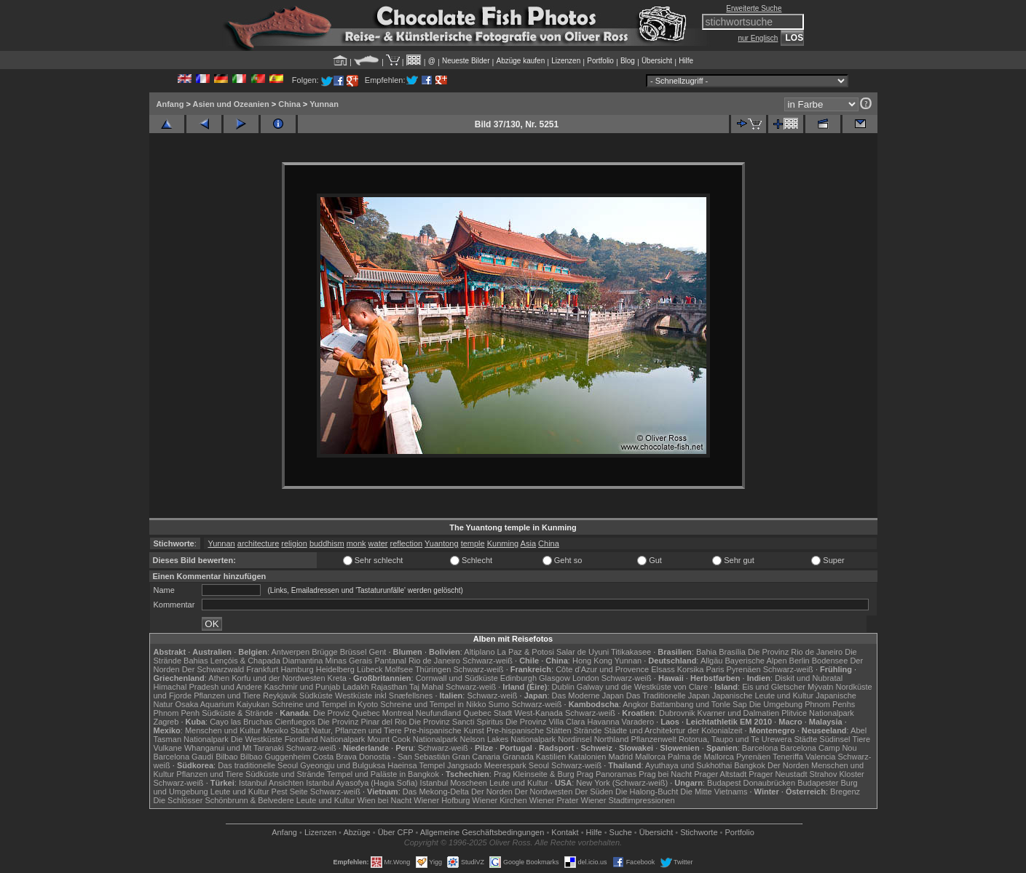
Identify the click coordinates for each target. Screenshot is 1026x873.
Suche (620, 832)
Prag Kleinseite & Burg (534, 774)
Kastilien (551, 756)
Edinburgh (518, 678)
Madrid (621, 756)
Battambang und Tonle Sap (698, 704)
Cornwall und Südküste (457, 678)
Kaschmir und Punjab (302, 686)
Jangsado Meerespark (486, 765)
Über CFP (396, 832)
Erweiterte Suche (753, 8)
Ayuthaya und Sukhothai (688, 765)
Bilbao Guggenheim (275, 756)
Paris (715, 669)
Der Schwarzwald (213, 669)
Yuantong (442, 543)
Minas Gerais (349, 660)
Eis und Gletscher (773, 686)
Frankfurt (262, 669)
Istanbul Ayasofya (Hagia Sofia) (361, 782)
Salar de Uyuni (582, 651)
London (585, 678)
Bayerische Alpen (756, 660)
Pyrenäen (744, 669)
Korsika (690, 669)
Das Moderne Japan (588, 695)
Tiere (861, 739)
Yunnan (324, 104)
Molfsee (399, 669)
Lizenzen (565, 61)
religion (294, 543)
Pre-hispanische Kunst (444, 730)
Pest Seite (290, 791)
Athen (218, 678)
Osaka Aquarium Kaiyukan (222, 704)
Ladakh (355, 686)
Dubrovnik (677, 713)
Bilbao (227, 756)
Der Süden (594, 791)
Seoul (539, 765)
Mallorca (650, 756)
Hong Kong (592, 660)
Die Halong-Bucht (646, 791)
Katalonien (587, 756)
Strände (588, 730)
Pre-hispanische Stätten (529, 730)
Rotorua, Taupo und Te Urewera (735, 739)
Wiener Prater (554, 800)
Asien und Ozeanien (231, 104)
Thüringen (433, 669)
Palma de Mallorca (701, 756)
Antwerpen (291, 651)
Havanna (603, 721)
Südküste (316, 695)
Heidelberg (335, 669)
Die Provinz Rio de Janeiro (795, 651)
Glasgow (554, 678)
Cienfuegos (295, 721)
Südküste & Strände (237, 713)
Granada (518, 756)
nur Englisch (758, 38)
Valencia (820, 756)
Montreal (398, 713)
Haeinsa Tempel (416, 765)
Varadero (638, 721)
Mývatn (820, 686)
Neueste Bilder (466, 61)
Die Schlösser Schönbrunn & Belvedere (224, 800)
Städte (805, 739)
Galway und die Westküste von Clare (642, 686)
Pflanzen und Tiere (227, 695)
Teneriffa (788, 756)
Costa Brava (334, 756)
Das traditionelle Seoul (258, 765)
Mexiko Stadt (286, 730)
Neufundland (438, 713)
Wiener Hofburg (442, 800)
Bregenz (845, 791)
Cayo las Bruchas (241, 721)
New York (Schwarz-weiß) (622, 782)
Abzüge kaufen (521, 61)
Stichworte (698, 832)
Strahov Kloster (837, 774)
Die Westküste (257, 739)
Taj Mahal (426, 686)
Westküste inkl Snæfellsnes (384, 695)
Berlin (799, 660)
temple (473, 543)
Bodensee (830, 660)
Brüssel (353, 651)
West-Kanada (539, 713)
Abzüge (356, 832)
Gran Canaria (476, 756)
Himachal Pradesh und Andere (208, 686)
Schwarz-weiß (487, 660)
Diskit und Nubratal (808, 678)
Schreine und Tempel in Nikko (433, 704)
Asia (528, 543)
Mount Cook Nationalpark (412, 739)
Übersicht (657, 61)
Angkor (635, 704)
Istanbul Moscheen (453, 782)
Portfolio (600, 61)
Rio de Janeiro (434, 660)
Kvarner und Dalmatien (739, 713)
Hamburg (296, 669)
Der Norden (788, 765)
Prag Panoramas (607, 774)
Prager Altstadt (720, 774)
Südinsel (834, 739)
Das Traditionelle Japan (668, 695)
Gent (377, 651)
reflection (406, 543)
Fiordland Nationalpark (325, 739)
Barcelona (760, 748)
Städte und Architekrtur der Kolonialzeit (673, 730)
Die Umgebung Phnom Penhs (802, 704)
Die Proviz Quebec (346, 713)
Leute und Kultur (518, 782)
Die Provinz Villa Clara (545, 721)
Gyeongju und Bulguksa (342, 765)
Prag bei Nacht (665, 774)
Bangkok (749, 765)
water (378, 543)
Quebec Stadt (487, 713)
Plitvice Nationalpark (817, 713)
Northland (611, 739)
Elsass (662, 669)
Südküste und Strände (285, 774)
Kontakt (564, 832)
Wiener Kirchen (499, 800)
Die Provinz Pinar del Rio (361, 721)
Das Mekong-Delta (436, 791)
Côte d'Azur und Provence (602, 669)
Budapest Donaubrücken (751, 782)
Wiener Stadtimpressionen (628, 800)
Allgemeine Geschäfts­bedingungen (482, 832)
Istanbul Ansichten (271, 782)
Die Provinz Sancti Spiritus (456, 721)
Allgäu (712, 660)
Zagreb (166, 721)
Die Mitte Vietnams (713, 791)
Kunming (502, 543)
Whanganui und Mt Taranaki (234, 748)
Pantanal (390, 660)
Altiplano (479, 651)
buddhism (326, 543)
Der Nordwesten (543, 791)
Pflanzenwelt (653, 739)
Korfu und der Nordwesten (278, 678)
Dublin (563, 686)
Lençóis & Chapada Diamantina (266, 660)
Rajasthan (389, 686)
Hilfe (686, 61)
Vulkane (168, 748)
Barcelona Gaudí (184, 756)
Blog (627, 61)
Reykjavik (280, 695)
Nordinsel (574, 739)
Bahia (706, 651)
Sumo (499, 704)
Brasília (732, 651)
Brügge (324, 651)
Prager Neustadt (778, 774)
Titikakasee (631, 651)
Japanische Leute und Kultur (762, 695)
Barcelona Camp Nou (818, 748)
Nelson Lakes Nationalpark (508, 739)
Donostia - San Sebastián (404, 756)
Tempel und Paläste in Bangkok (383, 774)
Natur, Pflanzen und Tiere (357, 730)
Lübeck (369, 669)
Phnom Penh (177, 713)
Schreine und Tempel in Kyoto (325, 704)
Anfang (170, 104)
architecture (258, 543)
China (289, 104)
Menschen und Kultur (223, 730)
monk (356, 543)
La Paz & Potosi (525, 651)
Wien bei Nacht (385, 800)
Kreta (337, 678)
